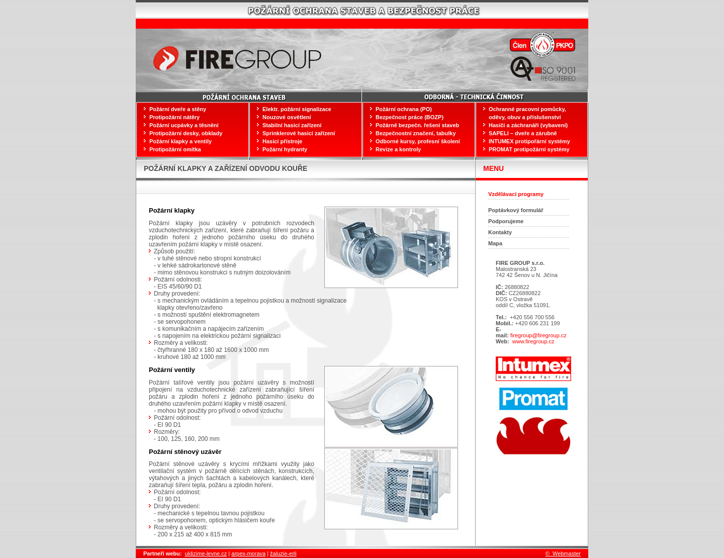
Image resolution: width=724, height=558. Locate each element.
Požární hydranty (284, 149)
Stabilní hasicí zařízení (291, 125)
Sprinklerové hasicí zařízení (298, 133)
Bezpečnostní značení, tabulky (416, 133)
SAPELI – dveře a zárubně (523, 133)
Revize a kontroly (398, 149)
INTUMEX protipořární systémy (529, 141)
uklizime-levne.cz (206, 553)
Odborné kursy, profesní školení (418, 141)
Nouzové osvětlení (286, 117)
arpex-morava (248, 553)
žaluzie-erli (283, 553)
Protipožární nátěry (174, 117)
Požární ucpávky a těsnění (184, 125)
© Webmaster (563, 553)
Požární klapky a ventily (180, 141)
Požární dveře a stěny (177, 109)
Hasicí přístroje (282, 141)
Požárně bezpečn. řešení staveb (417, 125)
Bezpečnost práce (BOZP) (409, 117)
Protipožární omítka (175, 149)
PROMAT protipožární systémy (529, 149)
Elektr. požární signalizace (296, 109)
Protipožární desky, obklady (185, 133)
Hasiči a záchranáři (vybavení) (528, 125)
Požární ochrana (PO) (404, 109)
